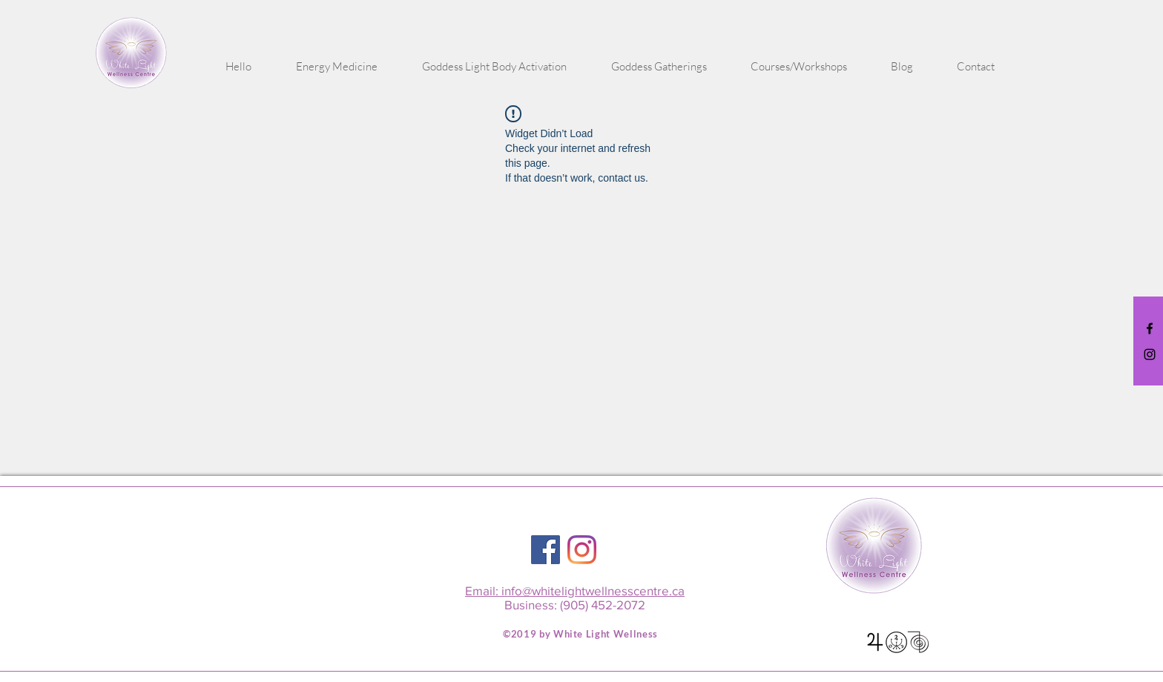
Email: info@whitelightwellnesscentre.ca (575, 590)
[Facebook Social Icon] (545, 549)
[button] (337, 66)
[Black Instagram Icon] (1149, 354)
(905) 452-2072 (602, 604)
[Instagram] (581, 549)
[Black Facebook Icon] (1149, 328)
